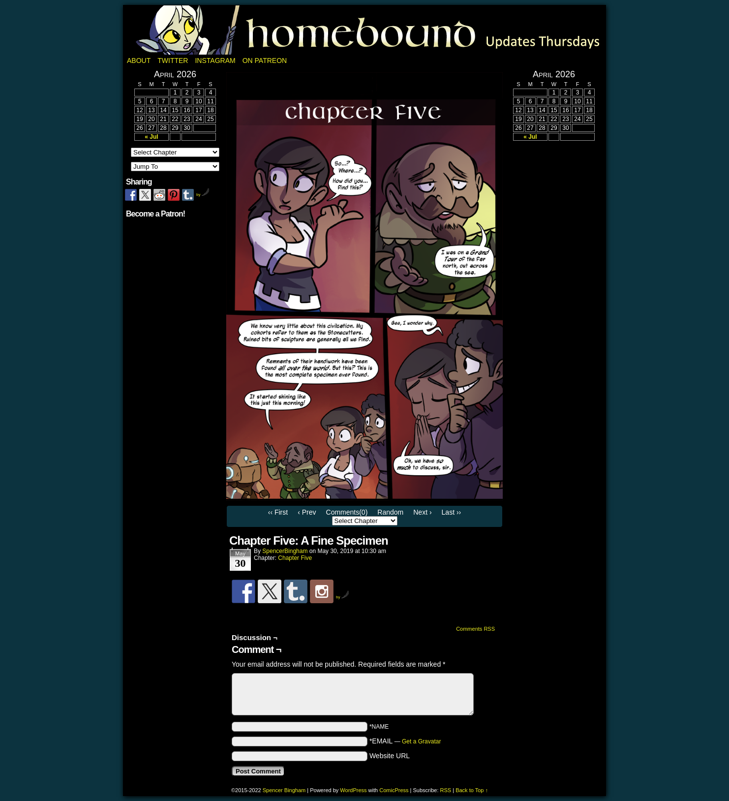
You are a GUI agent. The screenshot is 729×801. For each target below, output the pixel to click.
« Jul (151, 136)
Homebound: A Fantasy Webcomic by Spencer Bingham (364, 30)
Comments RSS (475, 629)
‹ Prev (307, 512)
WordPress (353, 790)
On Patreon (265, 60)
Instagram (215, 60)
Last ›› (451, 512)
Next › (422, 512)
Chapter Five (295, 558)
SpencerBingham (284, 551)
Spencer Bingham (284, 790)
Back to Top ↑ (472, 790)
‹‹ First (278, 512)
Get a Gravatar (421, 741)
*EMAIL (405, 741)
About (139, 60)
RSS (446, 790)
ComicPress (393, 790)
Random (390, 512)
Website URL (389, 756)
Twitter (172, 60)
